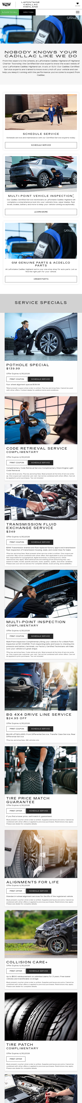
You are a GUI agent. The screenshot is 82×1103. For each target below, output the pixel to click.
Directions (27, 12)
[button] (9, 12)
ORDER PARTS (41, 279)
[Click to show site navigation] (77, 12)
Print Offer (16, 811)
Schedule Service (40, 379)
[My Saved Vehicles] (77, 5)
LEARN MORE (41, 212)
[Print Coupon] (41, 337)
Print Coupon (17, 379)
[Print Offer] (41, 770)
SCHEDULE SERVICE (41, 145)
